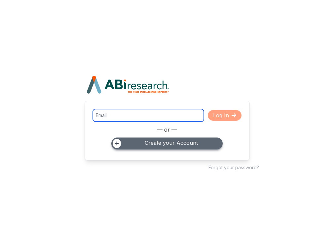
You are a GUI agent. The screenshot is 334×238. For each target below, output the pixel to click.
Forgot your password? (233, 167)
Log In (224, 115)
